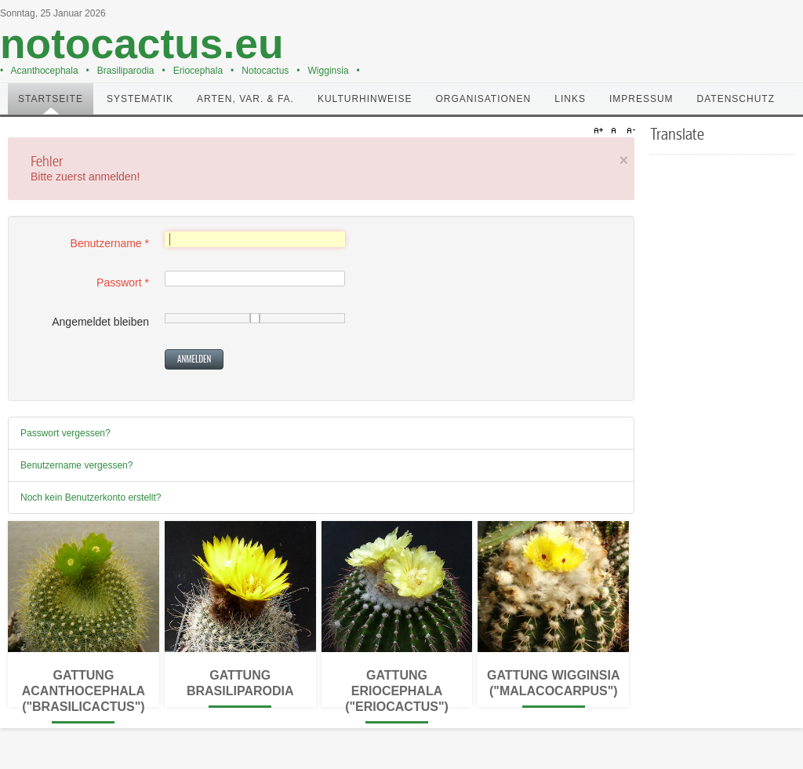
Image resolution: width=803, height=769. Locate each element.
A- (629, 131)
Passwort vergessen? (65, 433)
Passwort (122, 282)
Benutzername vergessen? (76, 465)
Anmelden (194, 358)
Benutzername (110, 243)
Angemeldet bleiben (100, 321)
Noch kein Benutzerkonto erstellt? (90, 497)
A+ (601, 131)
